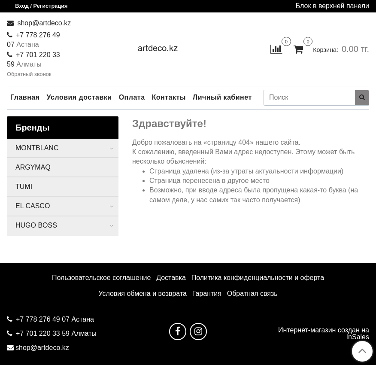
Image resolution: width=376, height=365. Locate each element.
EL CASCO (32, 206)
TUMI (23, 186)
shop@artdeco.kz (43, 23)
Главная (25, 97)
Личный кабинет (222, 97)
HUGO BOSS (36, 225)
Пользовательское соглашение (101, 277)
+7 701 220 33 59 (43, 333)
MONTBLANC (36, 148)
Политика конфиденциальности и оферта (257, 277)
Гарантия (206, 293)
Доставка (171, 277)
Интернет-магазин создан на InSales (323, 334)
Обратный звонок (29, 74)
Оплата (132, 97)
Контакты (169, 97)
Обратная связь (252, 293)
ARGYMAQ (33, 167)
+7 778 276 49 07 (43, 319)
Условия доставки (79, 97)
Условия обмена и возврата (142, 293)
